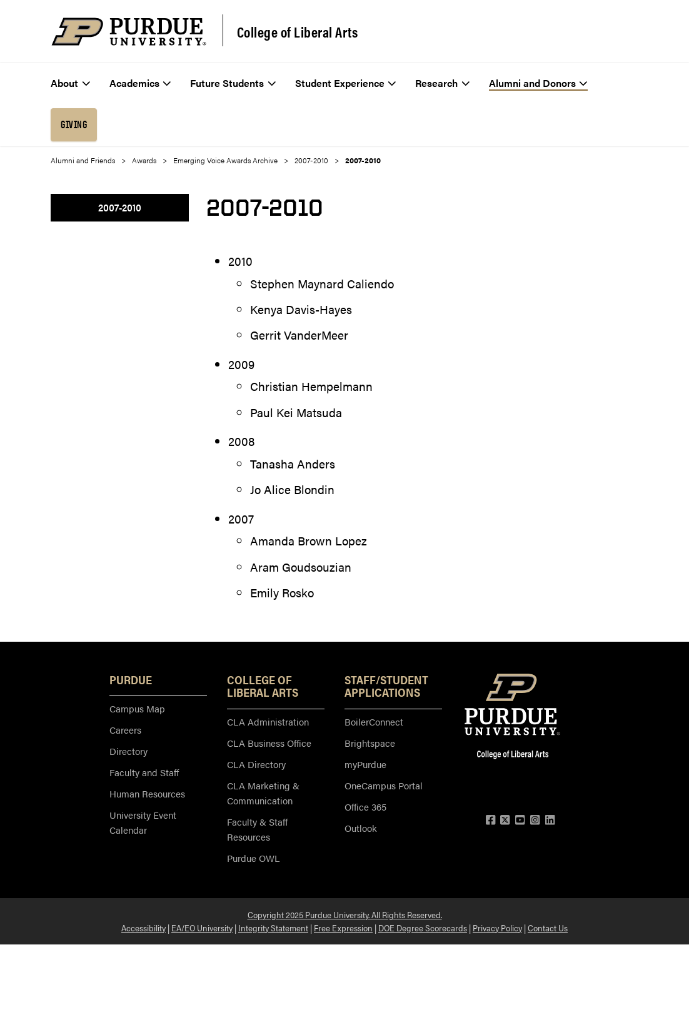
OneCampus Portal (383, 785)
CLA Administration (268, 721)
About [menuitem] (70, 83)
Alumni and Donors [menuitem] (538, 83)
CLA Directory (256, 764)
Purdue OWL (253, 857)
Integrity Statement (273, 927)
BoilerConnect (373, 721)
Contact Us (548, 927)
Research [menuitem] (442, 83)
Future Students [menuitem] (233, 83)
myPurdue (365, 764)
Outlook (360, 827)
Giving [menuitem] (74, 124)
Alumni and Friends (83, 160)
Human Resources (147, 793)
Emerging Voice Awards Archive (225, 160)
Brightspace (369, 742)
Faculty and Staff (144, 772)
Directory (128, 750)
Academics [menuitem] (140, 83)
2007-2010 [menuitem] (119, 207)
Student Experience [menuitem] (345, 83)
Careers (125, 729)
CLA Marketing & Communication (263, 793)
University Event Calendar (142, 822)
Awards (144, 160)
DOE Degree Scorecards (422, 927)
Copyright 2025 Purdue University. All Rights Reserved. (345, 914)
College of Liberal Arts (297, 31)
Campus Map (137, 708)
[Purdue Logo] (129, 32)
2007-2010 (311, 160)
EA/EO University (202, 927)
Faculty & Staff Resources (257, 829)
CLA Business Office (269, 742)
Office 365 (365, 806)
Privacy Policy (497, 927)
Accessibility (143, 927)
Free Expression (343, 927)
